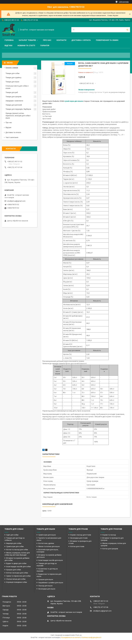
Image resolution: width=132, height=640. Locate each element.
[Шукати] (127, 29)
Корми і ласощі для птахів (80, 535)
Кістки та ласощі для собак (17, 550)
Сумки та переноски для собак (18, 576)
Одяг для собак (12, 535)
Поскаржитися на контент (70, 637)
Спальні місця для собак (16, 579)
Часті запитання (12, 137)
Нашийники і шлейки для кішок (50, 583)
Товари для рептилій (14, 105)
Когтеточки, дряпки (46, 543)
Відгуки (8, 45)
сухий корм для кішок (73, 101)
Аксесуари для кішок (46, 589)
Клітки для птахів (77, 546)
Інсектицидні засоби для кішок (50, 560)
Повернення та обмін (107, 40)
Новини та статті (26, 45)
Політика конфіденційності (91, 637)
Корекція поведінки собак (16, 582)
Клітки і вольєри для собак (17, 573)
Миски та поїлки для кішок (49, 546)
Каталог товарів (27, 40)
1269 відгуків (124, 2)
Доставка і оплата (81, 40)
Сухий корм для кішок (47, 535)
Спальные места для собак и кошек (17, 87)
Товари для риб (12, 92)
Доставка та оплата (13, 132)
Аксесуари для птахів (79, 538)
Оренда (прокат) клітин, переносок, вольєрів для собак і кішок (18, 115)
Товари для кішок (12, 82)
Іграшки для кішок (45, 579)
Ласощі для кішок (45, 586)
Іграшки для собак (13, 570)
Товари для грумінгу (13, 78)
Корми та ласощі (109, 535)
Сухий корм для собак (15, 546)
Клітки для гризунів (110, 549)
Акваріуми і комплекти (14, 101)
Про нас (47, 40)
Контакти (61, 40)
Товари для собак (12, 73)
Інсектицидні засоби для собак (18, 566)
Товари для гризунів (13, 97)
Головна (9, 40)
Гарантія (44, 45)
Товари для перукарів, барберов (18, 109)
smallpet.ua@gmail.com (16, 201)
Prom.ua (79, 635)
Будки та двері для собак (16, 563)
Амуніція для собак (13, 543)
